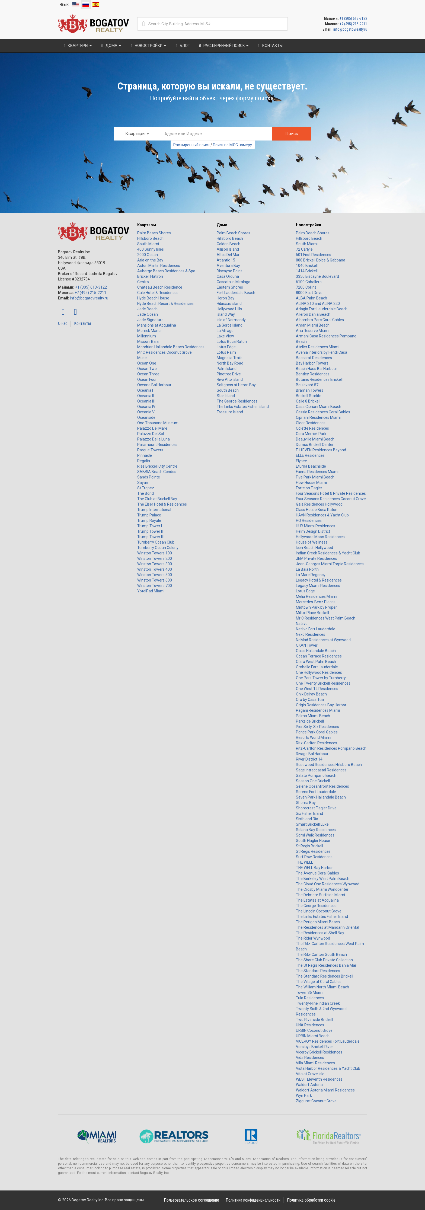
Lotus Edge (226, 347)
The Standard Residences (318, 971)
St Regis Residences (313, 851)
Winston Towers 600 (154, 580)
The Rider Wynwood (313, 938)
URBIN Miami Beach (313, 1036)
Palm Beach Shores (154, 233)
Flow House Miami (311, 482)
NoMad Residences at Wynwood (323, 640)
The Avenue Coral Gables (317, 873)
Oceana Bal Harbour (154, 385)
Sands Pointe (148, 477)
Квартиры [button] (77, 45)
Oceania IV (146, 406)
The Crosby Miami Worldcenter (322, 889)
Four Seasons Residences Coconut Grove (331, 499)
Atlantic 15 (226, 260)
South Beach (228, 390)
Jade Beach (147, 309)
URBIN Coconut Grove (314, 1030)
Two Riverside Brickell (314, 1019)
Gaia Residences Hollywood (319, 504)
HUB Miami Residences (315, 526)
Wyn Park (304, 1095)
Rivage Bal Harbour (312, 754)
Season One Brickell (313, 781)
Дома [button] (110, 45)
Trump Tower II (150, 531)
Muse (142, 358)
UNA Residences (310, 1025)
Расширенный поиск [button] (223, 45)
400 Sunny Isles (150, 249)
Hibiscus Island (229, 303)
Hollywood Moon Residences (320, 537)
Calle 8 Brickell (308, 401)
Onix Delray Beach (311, 694)
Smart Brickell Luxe (312, 824)
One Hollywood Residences (319, 672)
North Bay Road (230, 363)
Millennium (146, 336)
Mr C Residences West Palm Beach (325, 618)
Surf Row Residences (314, 857)
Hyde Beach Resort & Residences (165, 303)
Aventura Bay (228, 265)
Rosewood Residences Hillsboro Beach (329, 764)
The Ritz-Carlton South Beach (321, 954)
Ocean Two (147, 368)
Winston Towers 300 (154, 564)
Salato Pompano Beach (316, 775)
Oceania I (145, 390)
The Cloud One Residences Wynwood (327, 884)
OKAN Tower (307, 645)
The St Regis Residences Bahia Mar (326, 965)
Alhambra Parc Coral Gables (320, 320)
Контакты (82, 323)
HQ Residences (309, 520)
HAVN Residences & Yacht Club (322, 515)
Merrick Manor (149, 330)
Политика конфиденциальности (253, 1200)
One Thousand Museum (157, 423)
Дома (222, 225)
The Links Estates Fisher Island (243, 406)
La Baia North (307, 569)
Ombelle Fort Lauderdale (317, 667)
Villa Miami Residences (315, 1063)
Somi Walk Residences (315, 835)
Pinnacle (144, 455)
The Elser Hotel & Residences (162, 504)
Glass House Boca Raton (316, 509)
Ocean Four (147, 379)
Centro (143, 282)
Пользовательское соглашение (191, 1200)
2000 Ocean (147, 255)
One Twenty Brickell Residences (323, 683)
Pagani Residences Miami (318, 710)
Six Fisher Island (309, 813)
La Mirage (225, 330)
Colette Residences (312, 428)
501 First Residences (313, 255)
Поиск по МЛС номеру (232, 145)
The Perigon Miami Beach (318, 922)
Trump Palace (149, 515)
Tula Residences (310, 998)
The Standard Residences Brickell (324, 976)
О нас (63, 323)
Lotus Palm (226, 352)
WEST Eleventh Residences (319, 1079)
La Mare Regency (310, 575)
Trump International (154, 509)
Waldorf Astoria (309, 1085)
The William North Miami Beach (322, 987)
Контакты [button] (270, 45)
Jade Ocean (147, 314)
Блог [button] (182, 45)
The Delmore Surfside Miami (320, 895)
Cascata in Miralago (233, 282)
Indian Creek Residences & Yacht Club (328, 553)
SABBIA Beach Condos (156, 472)
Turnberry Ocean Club (155, 542)
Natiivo (302, 623)
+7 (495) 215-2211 (353, 24)
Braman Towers (309, 390)
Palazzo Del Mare (152, 428)
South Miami (148, 244)
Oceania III (146, 401)
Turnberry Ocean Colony (157, 547)
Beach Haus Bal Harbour (316, 368)
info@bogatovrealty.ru (350, 29)
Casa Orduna (228, 276)
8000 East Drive (309, 292)
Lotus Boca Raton (232, 341)
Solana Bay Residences (316, 830)
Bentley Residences (313, 374)
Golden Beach (228, 244)
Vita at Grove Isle (310, 1074)
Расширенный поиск (191, 145)
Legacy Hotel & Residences (319, 580)
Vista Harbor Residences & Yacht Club (328, 1068)
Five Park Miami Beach (315, 477)
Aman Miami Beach (313, 325)
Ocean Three (148, 374)
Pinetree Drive (229, 374)
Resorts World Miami (313, 737)
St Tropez (145, 488)
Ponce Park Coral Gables (317, 732)
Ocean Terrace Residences (319, 656)
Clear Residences (310, 423)
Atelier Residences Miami (317, 347)
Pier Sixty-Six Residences (317, 726)
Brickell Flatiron (150, 276)
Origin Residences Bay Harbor (321, 705)
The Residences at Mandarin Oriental (327, 927)
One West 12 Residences (317, 689)
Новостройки (308, 225)
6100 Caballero (309, 282)
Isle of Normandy (231, 320)
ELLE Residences (310, 455)
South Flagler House (313, 840)
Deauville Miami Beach (315, 439)
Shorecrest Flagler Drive (316, 808)
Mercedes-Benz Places (315, 602)
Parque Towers (150, 450)
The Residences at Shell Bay (320, 933)
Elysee (301, 461)
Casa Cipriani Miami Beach (318, 406)
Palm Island (227, 368)
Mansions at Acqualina (156, 325)
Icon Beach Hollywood (314, 547)
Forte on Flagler (309, 488)
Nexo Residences (310, 634)
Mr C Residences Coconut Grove (164, 352)
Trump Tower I (149, 526)
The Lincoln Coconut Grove (318, 911)
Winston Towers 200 (154, 558)
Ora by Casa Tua (310, 699)
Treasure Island (230, 412)
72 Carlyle (304, 249)
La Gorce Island (229, 325)
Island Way (226, 314)
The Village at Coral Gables (318, 981)
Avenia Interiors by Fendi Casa (321, 352)
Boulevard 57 (307, 385)
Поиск (291, 133)
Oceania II (145, 396)
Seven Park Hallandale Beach (321, 797)
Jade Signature (150, 320)
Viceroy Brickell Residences (319, 1052)
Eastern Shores (230, 287)
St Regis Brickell (309, 846)
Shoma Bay (306, 802)
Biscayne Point (229, 271)
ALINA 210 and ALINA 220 (318, 303)
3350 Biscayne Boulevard (317, 276)
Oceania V (146, 412)
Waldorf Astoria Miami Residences (325, 1090)
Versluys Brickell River (314, 1047)
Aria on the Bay (150, 260)
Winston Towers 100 (154, 553)
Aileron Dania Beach (313, 314)
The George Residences (237, 401)
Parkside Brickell (310, 721)
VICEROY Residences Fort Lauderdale (328, 1041)
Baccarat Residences (314, 358)
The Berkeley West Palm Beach (322, 878)
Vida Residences (310, 1057)
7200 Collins (306, 287)
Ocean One (146, 363)
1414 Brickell (307, 271)
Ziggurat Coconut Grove (316, 1101)
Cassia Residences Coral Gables (323, 412)
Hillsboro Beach (150, 238)
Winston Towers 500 (154, 575)
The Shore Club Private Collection (324, 960)
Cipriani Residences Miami (318, 417)
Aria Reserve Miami (312, 330)
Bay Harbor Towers (312, 363)
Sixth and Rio (307, 819)
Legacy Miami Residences (318, 585)
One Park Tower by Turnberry (321, 678)
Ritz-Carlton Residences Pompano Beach (331, 748)
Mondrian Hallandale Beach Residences (170, 347)
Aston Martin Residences (158, 265)
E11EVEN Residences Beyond (321, 450)
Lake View (225, 336)
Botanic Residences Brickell (319, 379)
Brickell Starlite (308, 396)
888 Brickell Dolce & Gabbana (320, 260)
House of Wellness (311, 542)
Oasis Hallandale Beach (316, 651)
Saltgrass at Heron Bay (236, 385)
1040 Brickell (307, 265)
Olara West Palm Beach (316, 661)
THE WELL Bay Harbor (314, 868)
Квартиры (146, 225)
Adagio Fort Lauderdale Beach (321, 309)
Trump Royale (149, 520)
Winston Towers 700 (154, 585)
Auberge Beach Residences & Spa (166, 271)
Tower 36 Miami (309, 992)
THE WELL (304, 862)
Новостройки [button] (147, 45)
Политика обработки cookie (311, 1200)
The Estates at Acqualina (317, 900)
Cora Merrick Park (311, 434)
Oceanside (146, 417)
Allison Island (228, 249)
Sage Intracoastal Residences (321, 770)
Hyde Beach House (153, 298)
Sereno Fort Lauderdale (316, 792)
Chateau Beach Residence (159, 287)
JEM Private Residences (316, 558)
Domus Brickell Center (315, 444)
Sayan (142, 482)
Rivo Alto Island (230, 379)
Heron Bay (225, 298)
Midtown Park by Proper (316, 607)
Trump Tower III (150, 537)
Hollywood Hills (229, 309)
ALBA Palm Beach (311, 298)
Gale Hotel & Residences (157, 292)
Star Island (226, 396)
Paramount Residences (157, 444)
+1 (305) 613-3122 (353, 18)
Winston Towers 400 (154, 569)
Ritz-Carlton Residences (316, 743)
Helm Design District (313, 531)
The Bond (145, 493)
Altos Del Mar (228, 255)
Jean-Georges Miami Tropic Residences (330, 564)
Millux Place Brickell (312, 613)
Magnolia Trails (229, 358)
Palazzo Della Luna (153, 439)
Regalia (143, 461)
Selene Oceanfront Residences (322, 786)
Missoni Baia (148, 341)
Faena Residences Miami (317, 472)
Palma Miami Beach (313, 716)
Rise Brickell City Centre (157, 466)
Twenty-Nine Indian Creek (318, 1003)
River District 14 (309, 759)
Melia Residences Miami (316, 596)
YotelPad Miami (150, 591)
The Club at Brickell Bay (157, 499)
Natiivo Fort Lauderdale (315, 629)
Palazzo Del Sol (150, 434)
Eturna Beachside (311, 466)
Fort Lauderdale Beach (236, 292)
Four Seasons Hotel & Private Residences (331, 493)
